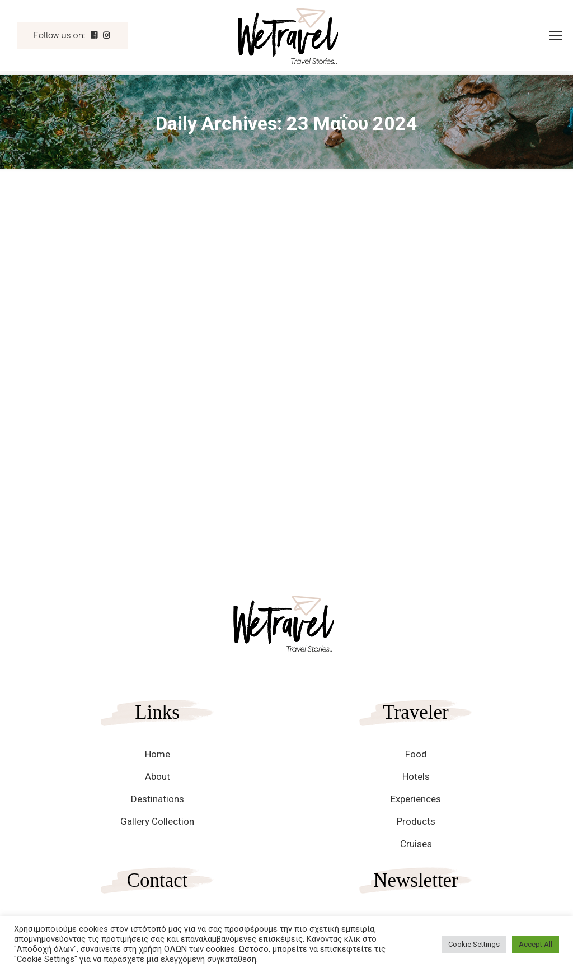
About (157, 776)
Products (416, 821)
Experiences (416, 798)
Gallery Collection (157, 821)
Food (416, 754)
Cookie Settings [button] (474, 944)
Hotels (416, 776)
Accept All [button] (535, 944)
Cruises (416, 843)
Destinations (157, 798)
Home (157, 754)
